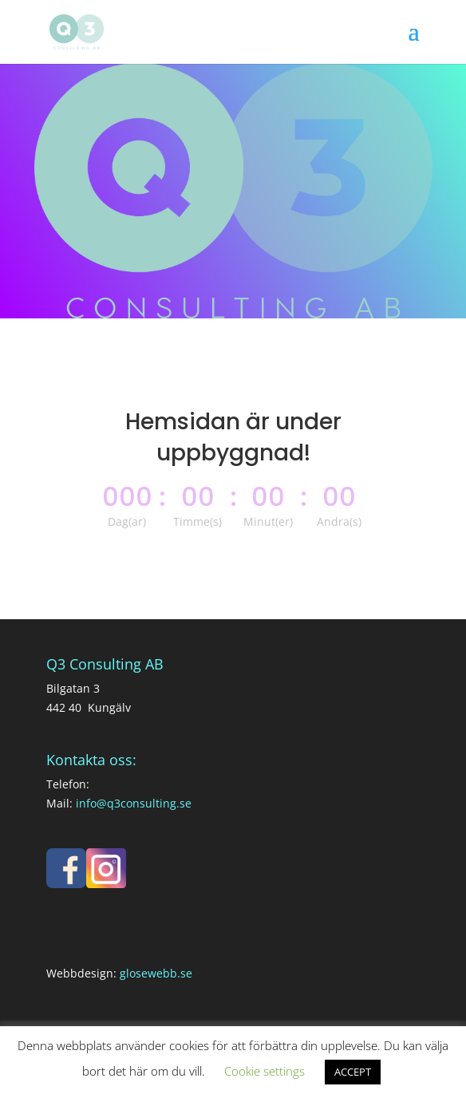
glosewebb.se (156, 973)
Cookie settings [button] (264, 1071)
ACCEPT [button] (352, 1071)
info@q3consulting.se (134, 803)
